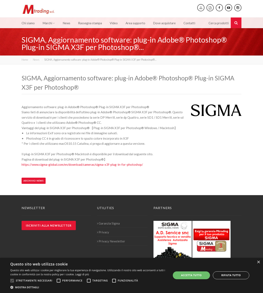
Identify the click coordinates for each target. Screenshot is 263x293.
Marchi (49, 23)
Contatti (189, 23)
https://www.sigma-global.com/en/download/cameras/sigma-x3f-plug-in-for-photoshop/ (82, 164)
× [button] (258, 262)
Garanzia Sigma (108, 223)
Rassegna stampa (90, 23)
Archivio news (33, 180)
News (66, 23)
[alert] (131, 275)
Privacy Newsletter (111, 241)
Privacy (103, 232)
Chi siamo (28, 23)
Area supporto (135, 23)
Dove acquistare (164, 23)
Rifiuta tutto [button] (231, 275)
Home (25, 59)
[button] (88, 287)
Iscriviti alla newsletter (49, 225)
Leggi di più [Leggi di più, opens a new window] (82, 274)
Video (114, 23)
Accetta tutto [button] (191, 275)
